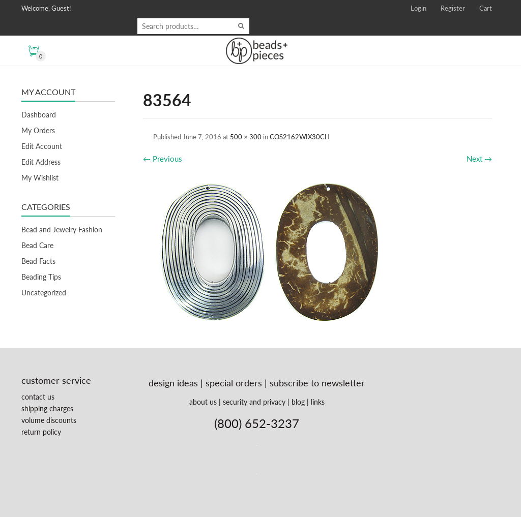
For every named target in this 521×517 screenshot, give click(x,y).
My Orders (38, 130)
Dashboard (38, 114)
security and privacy (254, 402)
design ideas (173, 382)
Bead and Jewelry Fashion (61, 229)
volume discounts (48, 420)
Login (418, 8)
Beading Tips (41, 276)
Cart (485, 8)
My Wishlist (40, 177)
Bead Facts (38, 261)
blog (298, 402)
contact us (37, 396)
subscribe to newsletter (317, 382)
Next (479, 158)
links (318, 402)
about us (203, 402)
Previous (162, 158)
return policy (41, 432)
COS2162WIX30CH (300, 137)
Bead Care (37, 245)
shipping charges (47, 408)
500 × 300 (246, 137)
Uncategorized (43, 292)
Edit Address (41, 162)
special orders (234, 382)
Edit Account (41, 146)
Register (453, 8)
